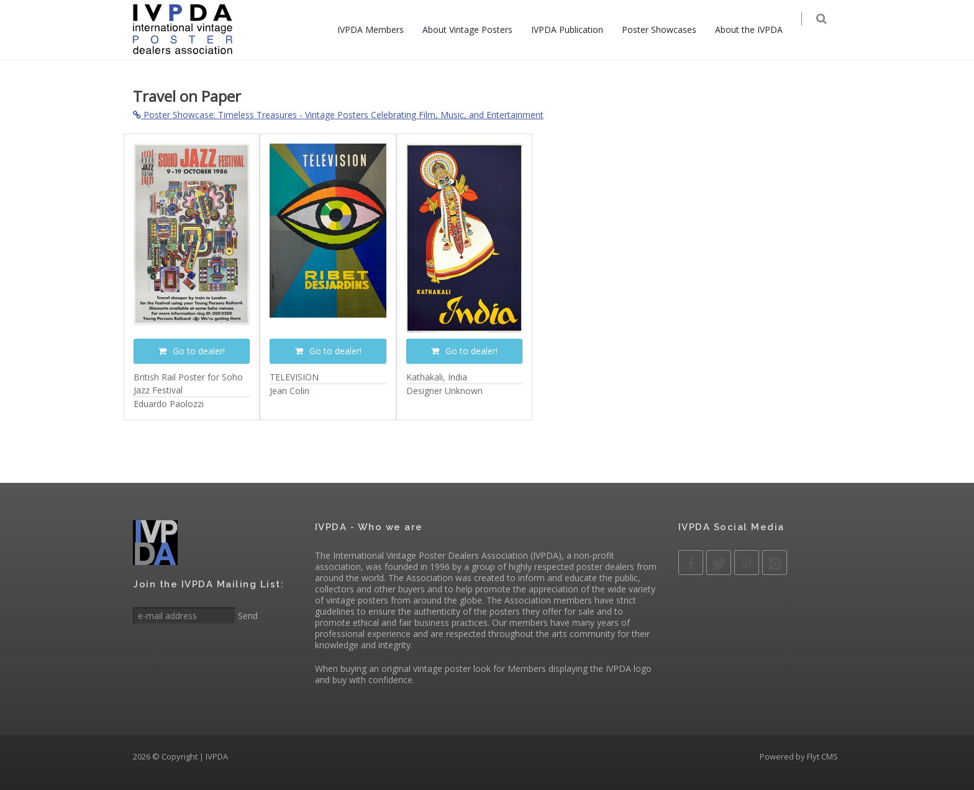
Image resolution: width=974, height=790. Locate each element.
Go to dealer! (191, 351)
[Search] (830, 30)
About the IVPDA (756, 29)
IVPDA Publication (575, 29)
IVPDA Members (378, 29)
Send (246, 616)
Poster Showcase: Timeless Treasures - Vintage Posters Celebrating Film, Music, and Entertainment (338, 115)
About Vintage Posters (475, 29)
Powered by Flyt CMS (799, 756)
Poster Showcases (666, 29)
